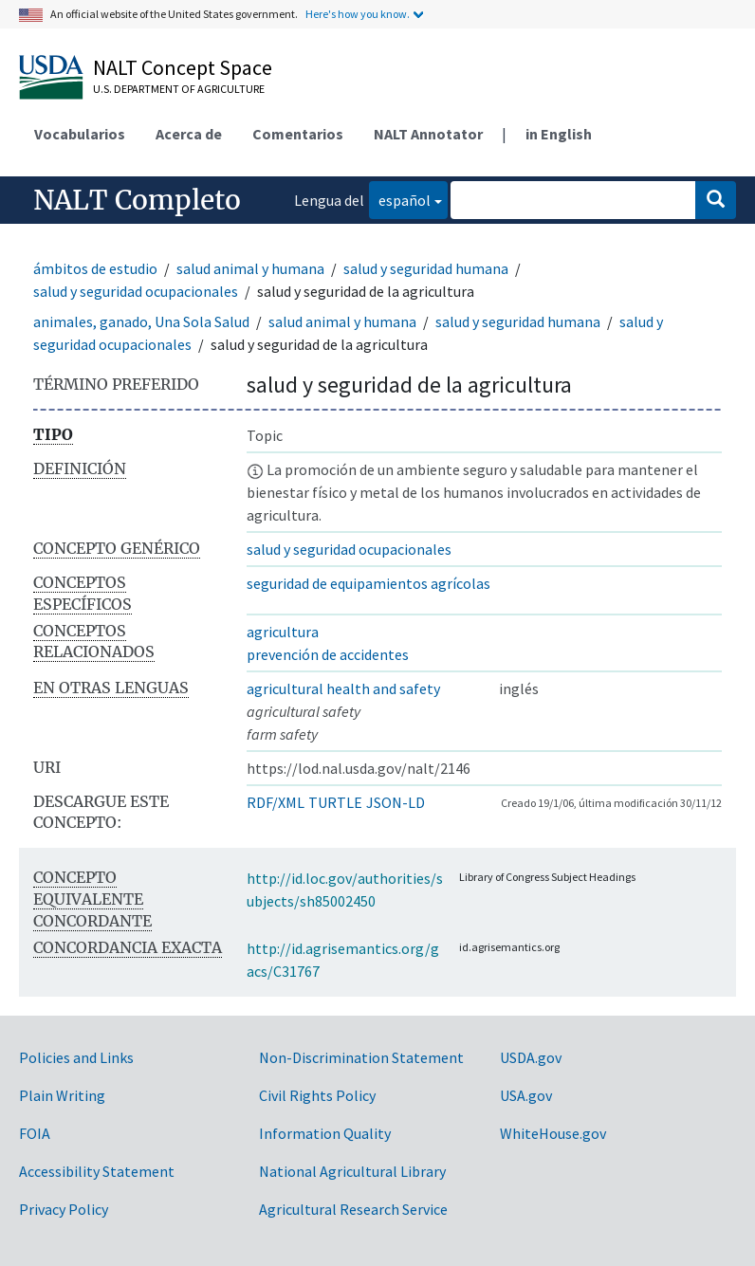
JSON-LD (395, 802)
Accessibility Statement (97, 1171)
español (400, 199)
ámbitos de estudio (95, 268)
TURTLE (335, 802)
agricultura (283, 631)
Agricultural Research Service (353, 1209)
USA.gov (526, 1095)
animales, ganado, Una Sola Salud (141, 321)
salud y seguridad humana (425, 268)
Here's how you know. (357, 14)
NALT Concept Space (182, 67)
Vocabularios (79, 133)
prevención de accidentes (328, 654)
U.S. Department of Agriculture (179, 89)
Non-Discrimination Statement (361, 1057)
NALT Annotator (428, 133)
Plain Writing (62, 1095)
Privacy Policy (63, 1209)
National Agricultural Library (352, 1171)
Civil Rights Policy (317, 1095)
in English (558, 133)
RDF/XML (275, 802)
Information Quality (325, 1133)
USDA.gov (531, 1057)
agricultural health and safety (343, 688)
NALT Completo (137, 200)
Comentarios (297, 133)
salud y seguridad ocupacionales (135, 291)
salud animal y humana (250, 268)
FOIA (34, 1133)
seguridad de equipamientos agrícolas (368, 583)
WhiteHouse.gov (553, 1133)
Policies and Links (76, 1057)
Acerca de (189, 133)
